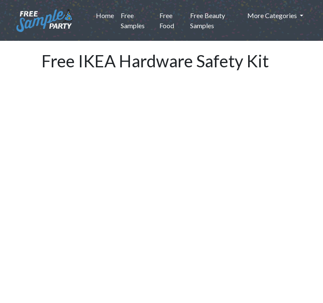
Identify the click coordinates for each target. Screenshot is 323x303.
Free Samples (133, 20)
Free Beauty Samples (207, 20)
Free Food (166, 20)
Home (106, 14)
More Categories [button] (272, 15)
